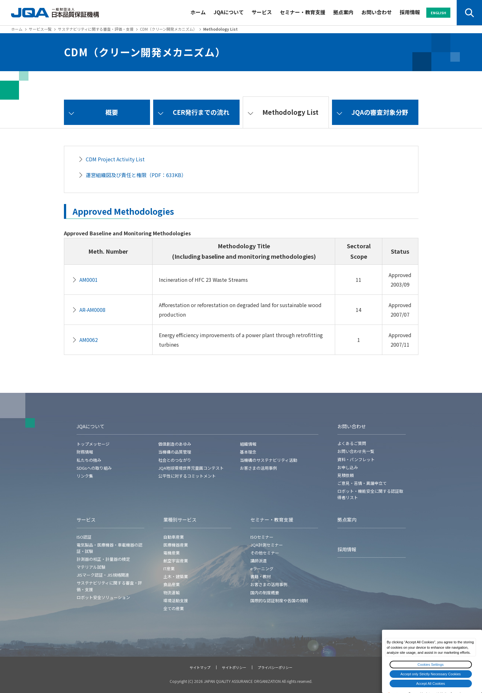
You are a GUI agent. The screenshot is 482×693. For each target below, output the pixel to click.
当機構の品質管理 (174, 452)
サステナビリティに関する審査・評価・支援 (96, 29)
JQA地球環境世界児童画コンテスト (191, 468)
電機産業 (171, 553)
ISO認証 (84, 537)
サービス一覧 (40, 29)
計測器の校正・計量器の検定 (103, 559)
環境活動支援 (175, 600)
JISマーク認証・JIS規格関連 (103, 575)
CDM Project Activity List (115, 159)
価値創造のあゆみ (174, 444)
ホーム (198, 12)
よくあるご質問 (351, 443)
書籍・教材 (260, 576)
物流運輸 (171, 593)
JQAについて (229, 12)
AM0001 (88, 279)
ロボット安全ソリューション (103, 597)
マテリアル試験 (91, 567)
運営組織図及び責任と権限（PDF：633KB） (136, 175)
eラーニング (261, 569)
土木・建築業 (175, 576)
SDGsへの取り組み (94, 468)
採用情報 (410, 12)
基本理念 (248, 452)
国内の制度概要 (264, 593)
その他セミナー (264, 553)
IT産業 (169, 569)
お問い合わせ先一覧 (355, 451)
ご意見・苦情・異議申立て (362, 483)
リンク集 (85, 476)
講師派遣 (258, 561)
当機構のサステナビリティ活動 (268, 460)
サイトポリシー (234, 667)
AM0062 (88, 339)
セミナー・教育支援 (302, 12)
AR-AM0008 (92, 309)
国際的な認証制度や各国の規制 (279, 600)
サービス (262, 12)
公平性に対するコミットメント (187, 476)
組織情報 (248, 444)
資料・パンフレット (356, 459)
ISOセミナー (261, 537)
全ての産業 (173, 608)
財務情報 (85, 452)
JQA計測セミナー (266, 545)
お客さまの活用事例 (258, 468)
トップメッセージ (93, 444)
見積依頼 (345, 475)
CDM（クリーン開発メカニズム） (168, 29)
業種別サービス (180, 519)
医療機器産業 (175, 545)
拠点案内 (343, 12)
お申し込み (347, 467)
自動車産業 (173, 537)
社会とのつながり (174, 460)
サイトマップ (200, 667)
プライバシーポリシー (275, 667)
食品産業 (171, 584)
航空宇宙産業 (175, 561)
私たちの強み (89, 460)
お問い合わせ (376, 12)
